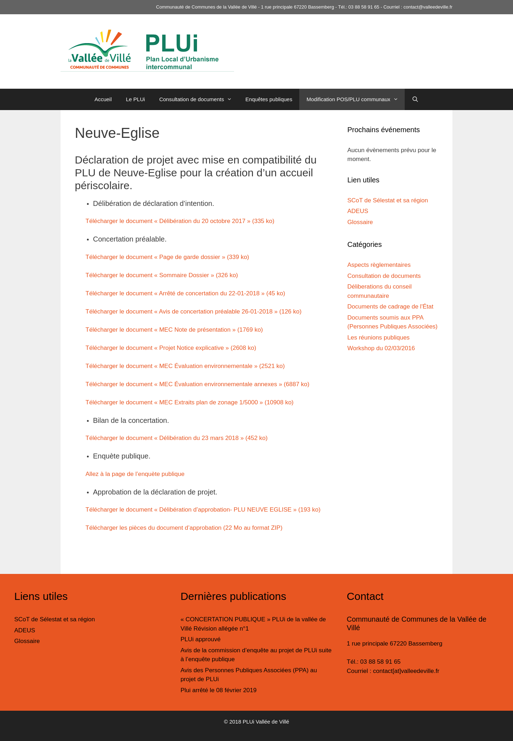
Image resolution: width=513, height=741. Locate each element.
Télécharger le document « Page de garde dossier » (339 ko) (167, 257)
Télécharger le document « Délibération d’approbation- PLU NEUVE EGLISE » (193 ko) (203, 509)
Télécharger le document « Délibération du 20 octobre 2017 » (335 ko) (180, 221)
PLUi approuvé (201, 639)
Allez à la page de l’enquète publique (135, 474)
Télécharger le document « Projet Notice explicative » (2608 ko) (171, 347)
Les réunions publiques (378, 337)
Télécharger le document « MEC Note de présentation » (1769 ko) (174, 329)
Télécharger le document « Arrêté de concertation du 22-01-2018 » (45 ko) (185, 293)
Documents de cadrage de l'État (390, 306)
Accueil (103, 99)
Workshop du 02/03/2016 (381, 348)
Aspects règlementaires (379, 264)
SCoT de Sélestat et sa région (387, 200)
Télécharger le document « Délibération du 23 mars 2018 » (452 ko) (177, 438)
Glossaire (360, 222)
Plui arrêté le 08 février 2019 (219, 690)
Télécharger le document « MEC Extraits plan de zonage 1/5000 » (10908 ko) (190, 402)
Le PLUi (135, 99)
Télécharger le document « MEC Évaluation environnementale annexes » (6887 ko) (197, 384)
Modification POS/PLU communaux (355, 99)
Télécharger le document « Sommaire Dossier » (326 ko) (162, 275)
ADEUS (357, 211)
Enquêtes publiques (268, 99)
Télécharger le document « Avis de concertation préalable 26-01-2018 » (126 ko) (193, 311)
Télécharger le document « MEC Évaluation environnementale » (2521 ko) (185, 366)
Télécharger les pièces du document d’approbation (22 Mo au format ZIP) (184, 527)
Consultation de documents (198, 99)
